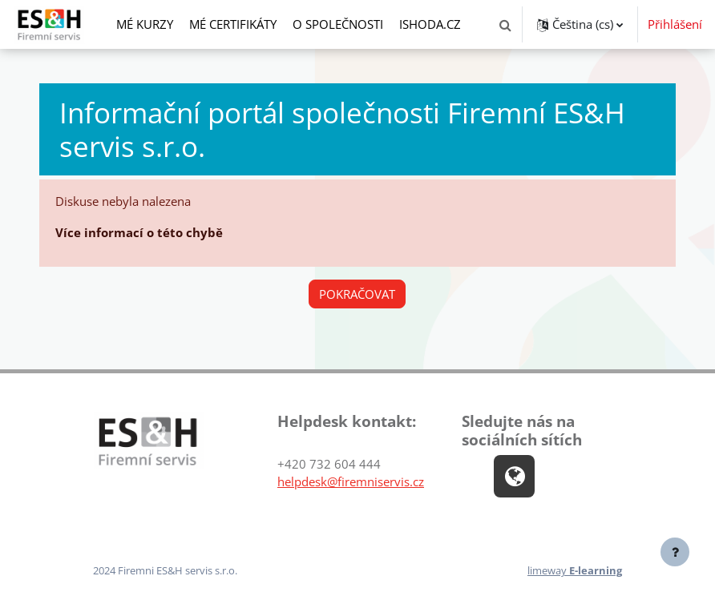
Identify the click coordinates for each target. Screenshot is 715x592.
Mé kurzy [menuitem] (144, 24)
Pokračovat (357, 294)
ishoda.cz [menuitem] (430, 24)
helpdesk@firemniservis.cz (350, 481)
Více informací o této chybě (139, 232)
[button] (505, 24)
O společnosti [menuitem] (338, 24)
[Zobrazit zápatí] (674, 552)
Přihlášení (675, 24)
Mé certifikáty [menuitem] (233, 24)
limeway (574, 571)
